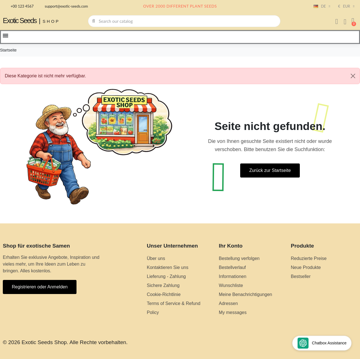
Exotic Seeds (20, 20)
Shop (51, 21)
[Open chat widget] (322, 343)
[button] (353, 21)
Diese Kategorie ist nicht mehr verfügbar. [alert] (182, 76)
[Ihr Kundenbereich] (336, 21)
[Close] (353, 76)
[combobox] (184, 21)
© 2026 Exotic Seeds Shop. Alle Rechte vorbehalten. (65, 342)
